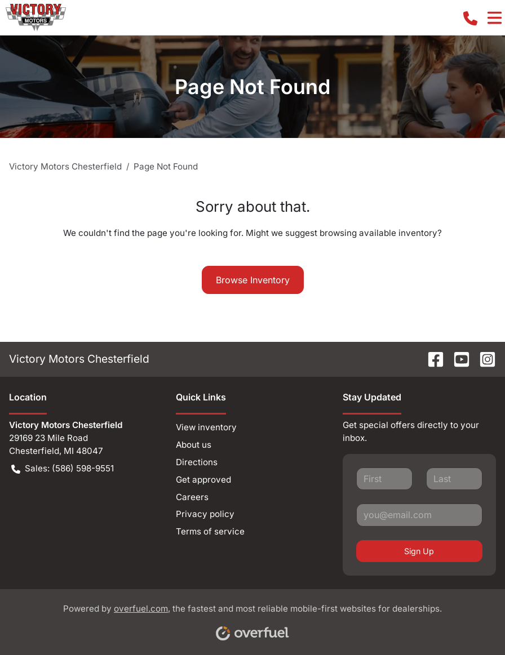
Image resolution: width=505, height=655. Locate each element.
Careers (192, 497)
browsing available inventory (378, 233)
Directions (197, 462)
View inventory (206, 427)
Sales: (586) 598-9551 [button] (62, 468)
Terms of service (210, 531)
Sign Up (419, 551)
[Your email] (419, 514)
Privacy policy (205, 514)
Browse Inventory (253, 280)
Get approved (203, 479)
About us (193, 444)
